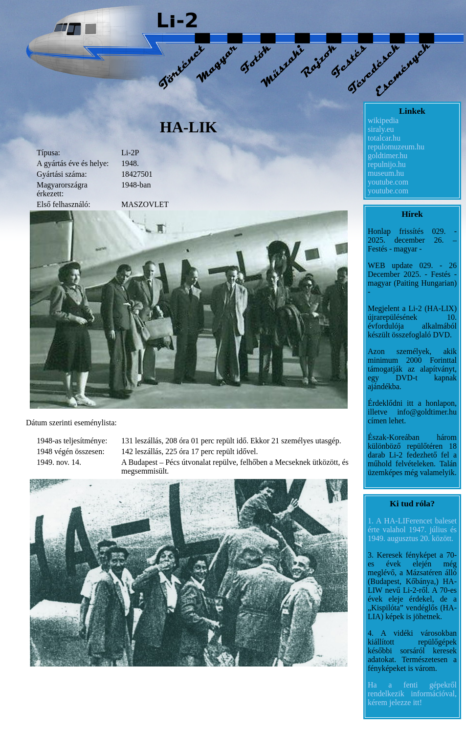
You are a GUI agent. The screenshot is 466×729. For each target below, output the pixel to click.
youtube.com (388, 182)
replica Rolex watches (121, 672)
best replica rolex (185, 672)
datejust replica (27, 672)
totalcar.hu (384, 138)
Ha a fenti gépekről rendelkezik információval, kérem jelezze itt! (412, 694)
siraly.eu (381, 129)
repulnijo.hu (387, 164)
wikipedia (383, 120)
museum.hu (386, 173)
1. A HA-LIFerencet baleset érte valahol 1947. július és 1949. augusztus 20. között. (412, 529)
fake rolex (69, 672)
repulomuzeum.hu (396, 147)
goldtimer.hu (387, 155)
